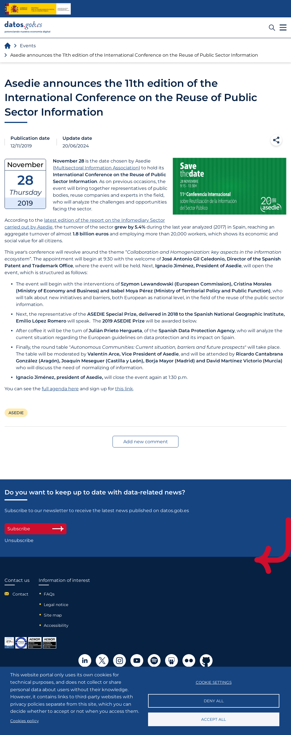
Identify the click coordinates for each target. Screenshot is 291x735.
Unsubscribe (19, 540)
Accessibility (56, 625)
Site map (53, 615)
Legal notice (56, 604)
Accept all (213, 719)
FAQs (49, 594)
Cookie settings (214, 682)
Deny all (214, 701)
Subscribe (35, 528)
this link (124, 388)
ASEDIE (16, 412)
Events (28, 45)
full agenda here (60, 388)
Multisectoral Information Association (96, 168)
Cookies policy (24, 720)
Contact (20, 594)
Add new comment (145, 441)
